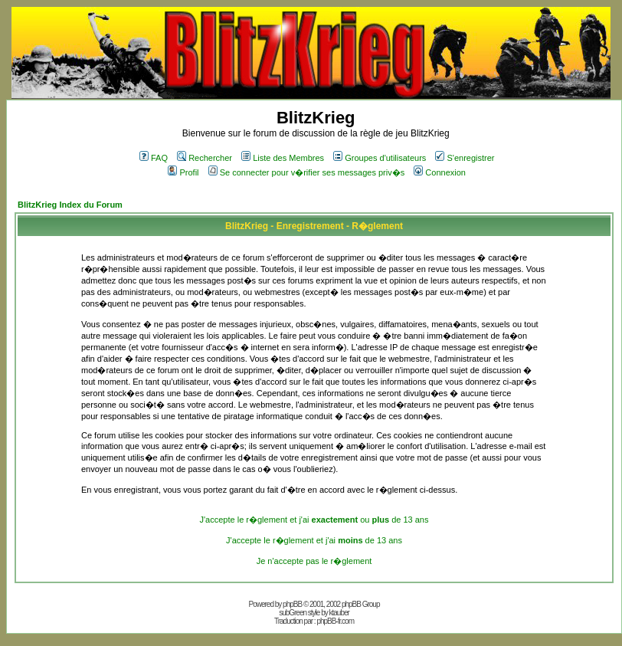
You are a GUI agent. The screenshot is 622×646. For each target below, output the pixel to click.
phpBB (292, 604)
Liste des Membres (282, 157)
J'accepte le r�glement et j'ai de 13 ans (314, 540)
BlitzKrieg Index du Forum (70, 204)
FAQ (153, 157)
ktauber (339, 612)
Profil (183, 172)
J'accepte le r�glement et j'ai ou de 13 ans (314, 519)
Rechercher (204, 157)
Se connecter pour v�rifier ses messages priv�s (306, 172)
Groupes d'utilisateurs (379, 157)
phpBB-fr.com (335, 621)
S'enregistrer (464, 157)
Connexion (440, 172)
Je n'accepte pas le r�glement (314, 561)
